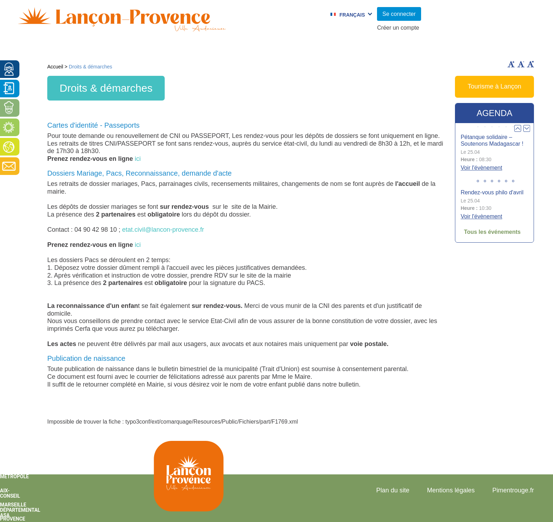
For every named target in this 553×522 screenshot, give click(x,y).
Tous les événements (492, 232)
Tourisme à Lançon (494, 86)
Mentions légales (451, 490)
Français (352, 15)
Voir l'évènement (481, 168)
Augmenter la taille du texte (511, 64)
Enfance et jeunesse (166, 47)
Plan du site (392, 490)
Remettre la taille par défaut (530, 64)
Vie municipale (82, 47)
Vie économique (495, 47)
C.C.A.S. (368, 47)
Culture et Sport (251, 47)
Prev (517, 128)
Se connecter (398, 14)
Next (526, 128)
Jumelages (317, 47)
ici (138, 158)
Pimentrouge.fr (513, 490)
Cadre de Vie (424, 47)
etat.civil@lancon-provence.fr (163, 229)
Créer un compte (398, 28)
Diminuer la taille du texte (520, 64)
